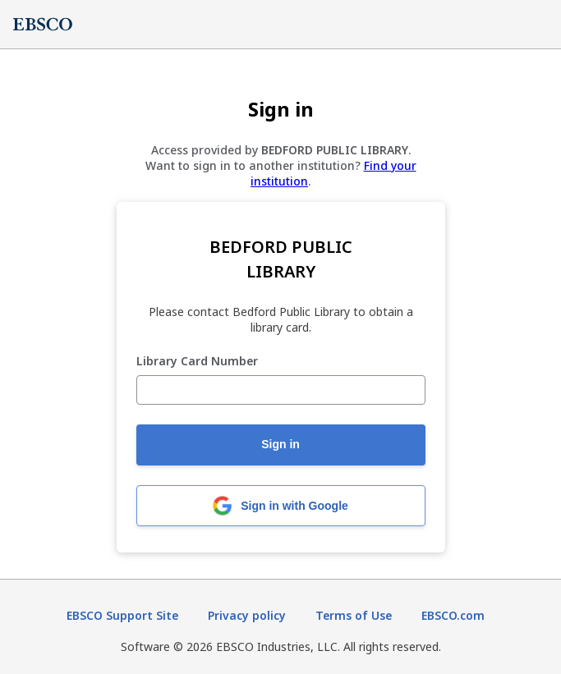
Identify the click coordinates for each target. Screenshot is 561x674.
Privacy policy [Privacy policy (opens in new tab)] (247, 615)
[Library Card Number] (280, 390)
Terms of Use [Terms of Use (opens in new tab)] (353, 615)
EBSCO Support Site (122, 615)
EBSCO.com (453, 615)
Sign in (280, 444)
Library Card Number (197, 362)
